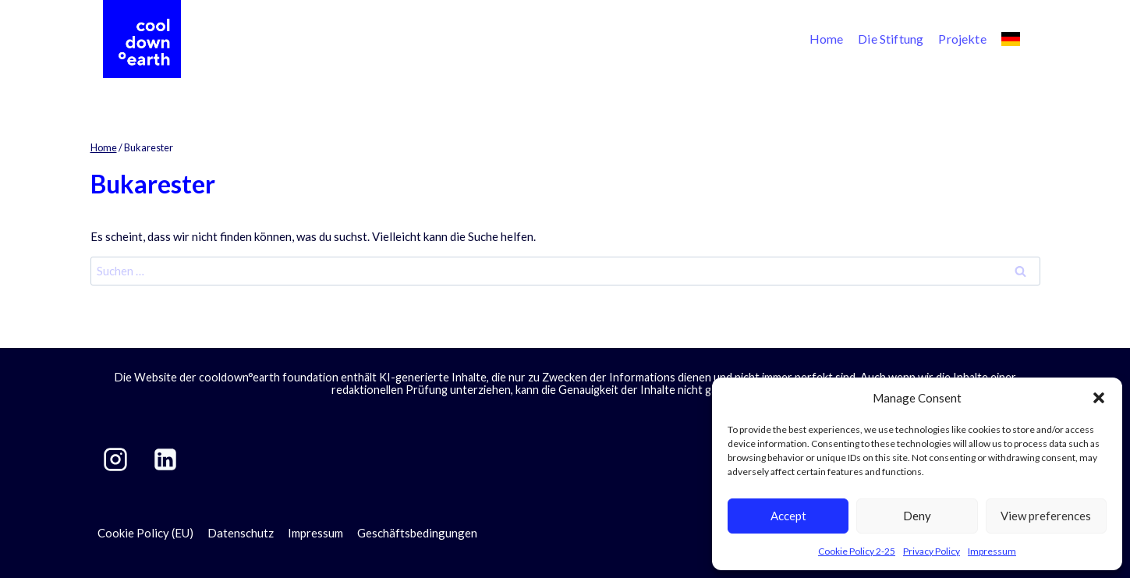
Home (826, 38)
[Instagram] (115, 459)
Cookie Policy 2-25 (856, 551)
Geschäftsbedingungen (417, 533)
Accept (788, 516)
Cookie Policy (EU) (145, 533)
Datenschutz (240, 533)
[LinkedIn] (165, 459)
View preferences (1046, 516)
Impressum (992, 551)
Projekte (962, 38)
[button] (1099, 398)
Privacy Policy (931, 551)
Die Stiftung (890, 38)
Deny (917, 516)
